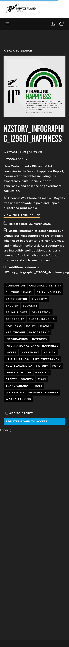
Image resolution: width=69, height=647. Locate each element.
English (12, 305)
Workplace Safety (43, 392)
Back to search (18, 50)
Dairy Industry (49, 292)
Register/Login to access (26, 421)
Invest (11, 352)
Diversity (39, 299)
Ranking (42, 372)
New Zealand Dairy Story (27, 365)
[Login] (53, 24)
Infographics (17, 339)
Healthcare (15, 332)
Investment (30, 352)
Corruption (15, 285)
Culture (12, 292)
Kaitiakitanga (17, 359)
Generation (41, 312)
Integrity (40, 339)
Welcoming (15, 392)
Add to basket (19, 413)
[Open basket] (61, 24)
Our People (10, 643)
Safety (11, 379)
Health (46, 325)
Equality (30, 305)
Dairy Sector (16, 299)
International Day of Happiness (32, 345)
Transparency (17, 385)
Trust (38, 385)
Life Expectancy (46, 359)
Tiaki (42, 379)
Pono (56, 365)
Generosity (15, 319)
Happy (31, 325)
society (27, 379)
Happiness (14, 325)
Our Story (10, 637)
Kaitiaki (50, 352)
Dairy (27, 292)
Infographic (39, 332)
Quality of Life (18, 372)
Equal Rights (16, 312)
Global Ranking (42, 319)
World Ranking (18, 399)
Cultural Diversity (45, 285)
